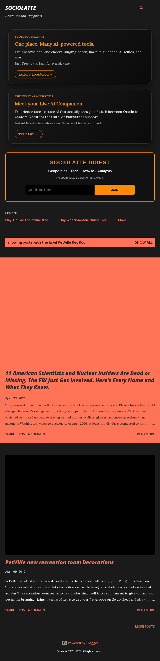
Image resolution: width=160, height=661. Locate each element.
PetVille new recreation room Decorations (59, 562)
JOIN (114, 190)
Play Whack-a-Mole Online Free (83, 220)
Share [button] (10, 434)
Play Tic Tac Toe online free (26, 220)
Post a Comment (33, 434)
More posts (145, 626)
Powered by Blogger (80, 643)
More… (123, 220)
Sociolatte (20, 7)
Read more (146, 434)
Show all (144, 242)
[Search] (141, 8)
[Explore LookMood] (80, 56)
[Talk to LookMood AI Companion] (80, 116)
